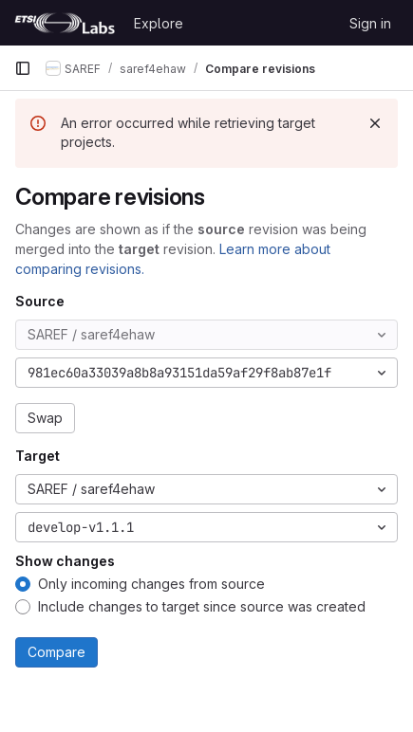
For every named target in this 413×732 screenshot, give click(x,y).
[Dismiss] (375, 123)
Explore (158, 23)
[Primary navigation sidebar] (23, 68)
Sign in (370, 23)
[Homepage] (64, 23)
